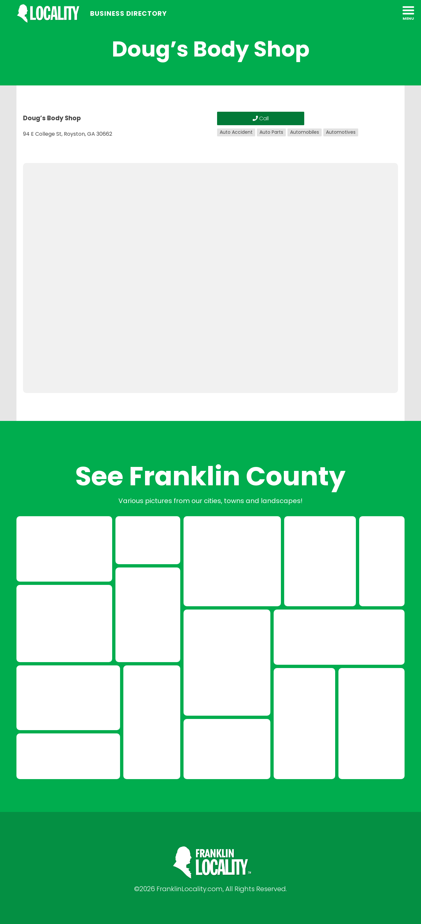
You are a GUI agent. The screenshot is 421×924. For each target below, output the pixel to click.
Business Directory (128, 13)
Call (261, 118)
